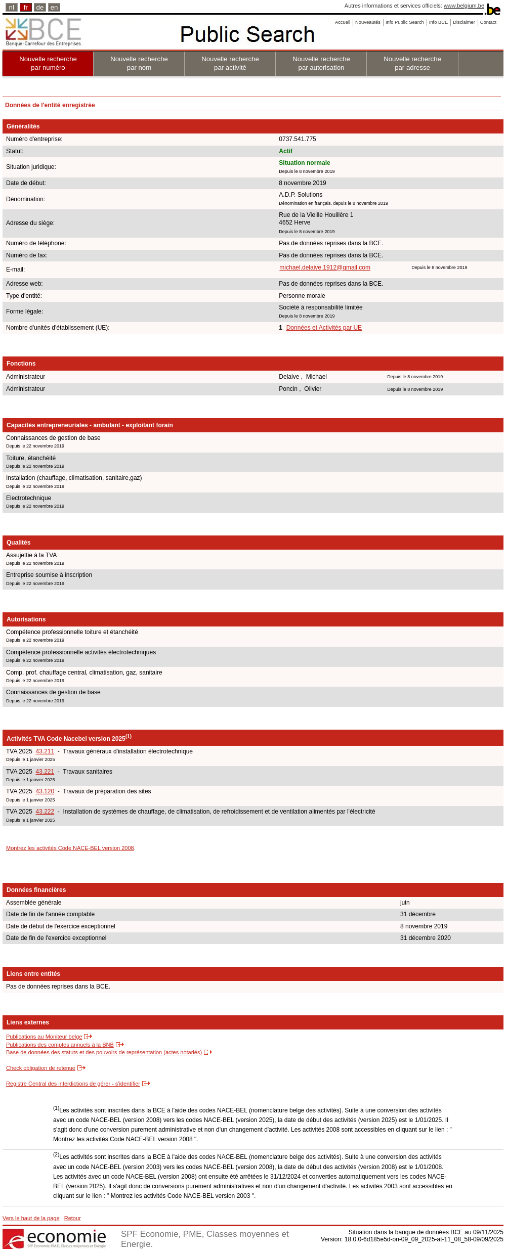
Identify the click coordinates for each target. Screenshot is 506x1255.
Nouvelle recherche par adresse (412, 63)
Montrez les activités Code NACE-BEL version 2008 (70, 848)
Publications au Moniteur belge (44, 1037)
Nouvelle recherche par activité (230, 63)
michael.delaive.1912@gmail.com (324, 267)
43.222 (44, 811)
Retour (72, 1218)
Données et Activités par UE (324, 327)
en (54, 7)
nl (11, 7)
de (40, 7)
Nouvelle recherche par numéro (48, 63)
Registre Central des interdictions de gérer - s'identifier (73, 1084)
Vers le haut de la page (31, 1218)
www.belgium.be (464, 6)
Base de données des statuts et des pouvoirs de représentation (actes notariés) (104, 1052)
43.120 (44, 791)
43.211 (44, 751)
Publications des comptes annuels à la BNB (60, 1045)
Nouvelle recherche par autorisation (321, 63)
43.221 (44, 771)
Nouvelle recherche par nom (139, 63)
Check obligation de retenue (40, 1068)
